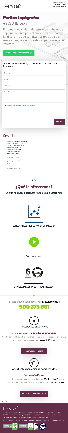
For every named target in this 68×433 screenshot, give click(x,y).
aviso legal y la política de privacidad (25, 105)
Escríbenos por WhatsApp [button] (19, 53)
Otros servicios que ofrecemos (21, 401)
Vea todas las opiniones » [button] (34, 393)
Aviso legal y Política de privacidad (17, 420)
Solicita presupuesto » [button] (34, 351)
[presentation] (14, 111)
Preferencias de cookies (58, 420)
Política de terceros (45, 420)
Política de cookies (34, 420)
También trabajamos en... (7, 401)
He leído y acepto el (19, 105)
